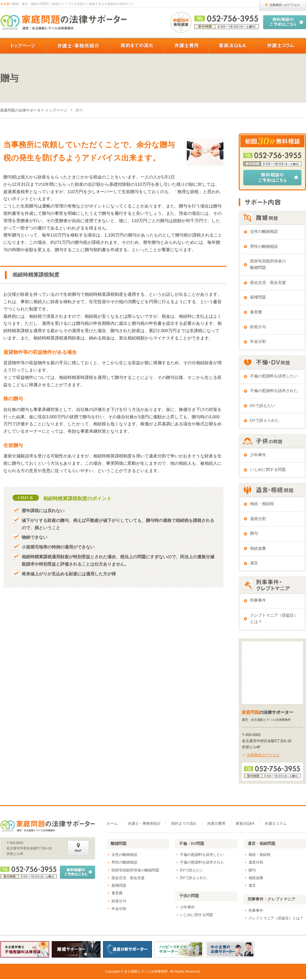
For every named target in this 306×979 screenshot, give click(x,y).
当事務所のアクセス (263, 755)
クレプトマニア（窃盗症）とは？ (274, 618)
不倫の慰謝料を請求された (274, 391)
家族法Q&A (245, 823)
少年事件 (258, 455)
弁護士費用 (216, 823)
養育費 (256, 312)
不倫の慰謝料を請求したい (274, 376)
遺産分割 (258, 519)
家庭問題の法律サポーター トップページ (33, 110)
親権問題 (258, 297)
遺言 (254, 563)
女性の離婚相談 (264, 231)
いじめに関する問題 (268, 470)
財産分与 (258, 327)
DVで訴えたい (262, 406)
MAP (78, 848)
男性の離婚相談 (264, 246)
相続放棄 (258, 548)
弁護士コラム (276, 823)
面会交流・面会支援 (268, 282)
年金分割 (258, 341)
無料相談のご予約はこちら (272, 177)
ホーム (112, 823)
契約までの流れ (184, 823)
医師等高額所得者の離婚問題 (268, 264)
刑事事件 (258, 600)
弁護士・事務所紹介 (144, 823)
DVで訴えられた (264, 420)
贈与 (254, 533)
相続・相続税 (262, 504)
